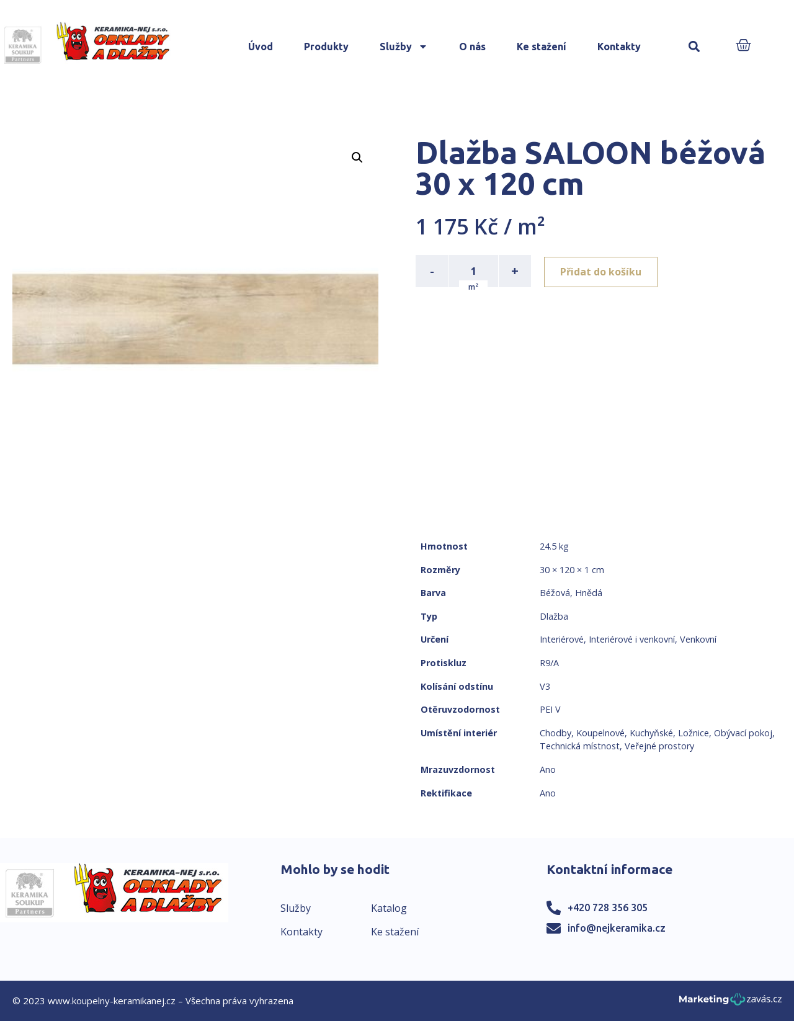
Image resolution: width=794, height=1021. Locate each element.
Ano (548, 769)
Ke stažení (541, 46)
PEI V (550, 709)
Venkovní (698, 639)
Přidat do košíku (602, 271)
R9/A (549, 663)
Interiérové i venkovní (632, 639)
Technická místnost (580, 746)
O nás (472, 46)
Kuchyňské (651, 733)
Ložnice (693, 733)
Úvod (260, 46)
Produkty (326, 46)
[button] (694, 47)
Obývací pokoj (743, 733)
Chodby (555, 733)
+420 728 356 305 (608, 907)
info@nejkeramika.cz (617, 928)
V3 (545, 686)
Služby (404, 46)
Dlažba (554, 616)
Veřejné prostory (659, 746)
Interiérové (562, 639)
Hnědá (588, 593)
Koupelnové (600, 733)
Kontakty (619, 46)
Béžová (555, 593)
